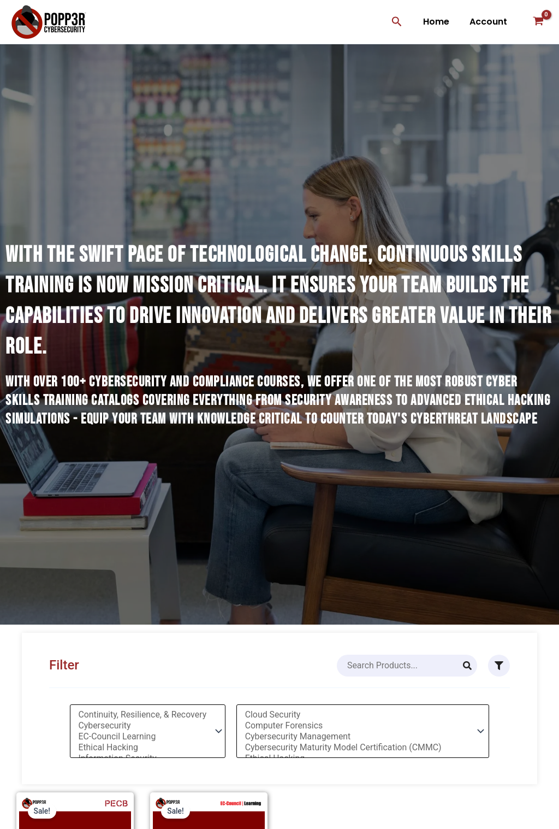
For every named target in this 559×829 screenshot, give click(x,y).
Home (440, 21)
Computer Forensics (358, 725)
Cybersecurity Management (358, 736)
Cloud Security (358, 714)
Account (489, 21)
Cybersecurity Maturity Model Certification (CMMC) (358, 747)
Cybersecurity (141, 725)
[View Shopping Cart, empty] (538, 22)
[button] (401, 22)
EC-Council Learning (141, 736)
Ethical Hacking (141, 747)
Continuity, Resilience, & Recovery (141, 714)
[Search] (467, 666)
